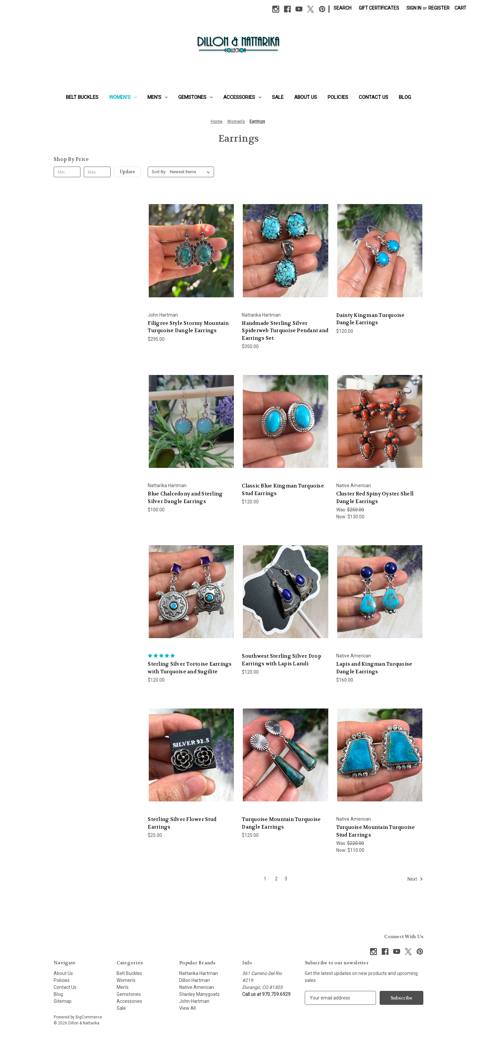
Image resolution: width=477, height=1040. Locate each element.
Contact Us (373, 97)
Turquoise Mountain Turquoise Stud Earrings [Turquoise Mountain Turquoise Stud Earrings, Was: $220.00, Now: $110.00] (375, 831)
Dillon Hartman (194, 980)
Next (415, 879)
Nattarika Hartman (198, 973)
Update (127, 172)
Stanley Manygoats (199, 994)
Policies (338, 97)
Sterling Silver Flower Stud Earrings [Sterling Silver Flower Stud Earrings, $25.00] (182, 823)
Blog (405, 97)
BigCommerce (89, 1017)
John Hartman (194, 1001)
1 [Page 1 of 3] (265, 878)
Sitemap (63, 1001)
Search (342, 8)
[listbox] (191, 172)
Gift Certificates (379, 8)
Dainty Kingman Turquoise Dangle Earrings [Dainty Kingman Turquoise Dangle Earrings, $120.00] (370, 319)
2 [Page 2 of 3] (276, 878)
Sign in (413, 8)
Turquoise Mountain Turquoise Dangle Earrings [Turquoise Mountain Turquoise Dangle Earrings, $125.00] (281, 823)
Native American (196, 987)
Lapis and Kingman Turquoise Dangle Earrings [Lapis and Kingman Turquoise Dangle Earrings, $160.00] (374, 668)
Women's (123, 97)
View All (187, 1008)
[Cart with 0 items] (460, 8)
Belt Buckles (82, 97)
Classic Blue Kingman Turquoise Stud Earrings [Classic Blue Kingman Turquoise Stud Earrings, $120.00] (283, 490)
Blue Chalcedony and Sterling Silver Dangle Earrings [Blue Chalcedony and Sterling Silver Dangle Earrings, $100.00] (185, 497)
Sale (278, 97)
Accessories (242, 97)
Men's (157, 97)
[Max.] (97, 172)
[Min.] (67, 172)
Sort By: (159, 171)
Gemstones (195, 97)
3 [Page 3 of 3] (286, 878)
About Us (305, 97)
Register (439, 8)
